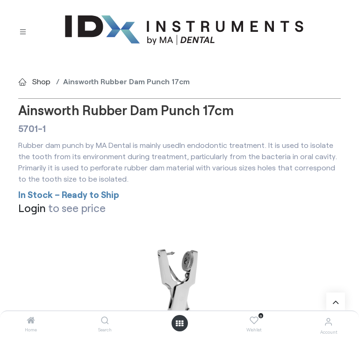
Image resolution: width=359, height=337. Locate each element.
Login (32, 207)
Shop (41, 81)
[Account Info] (328, 321)
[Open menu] (179, 323)
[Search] (105, 320)
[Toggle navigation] (23, 30)
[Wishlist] (254, 320)
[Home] (31, 320)
